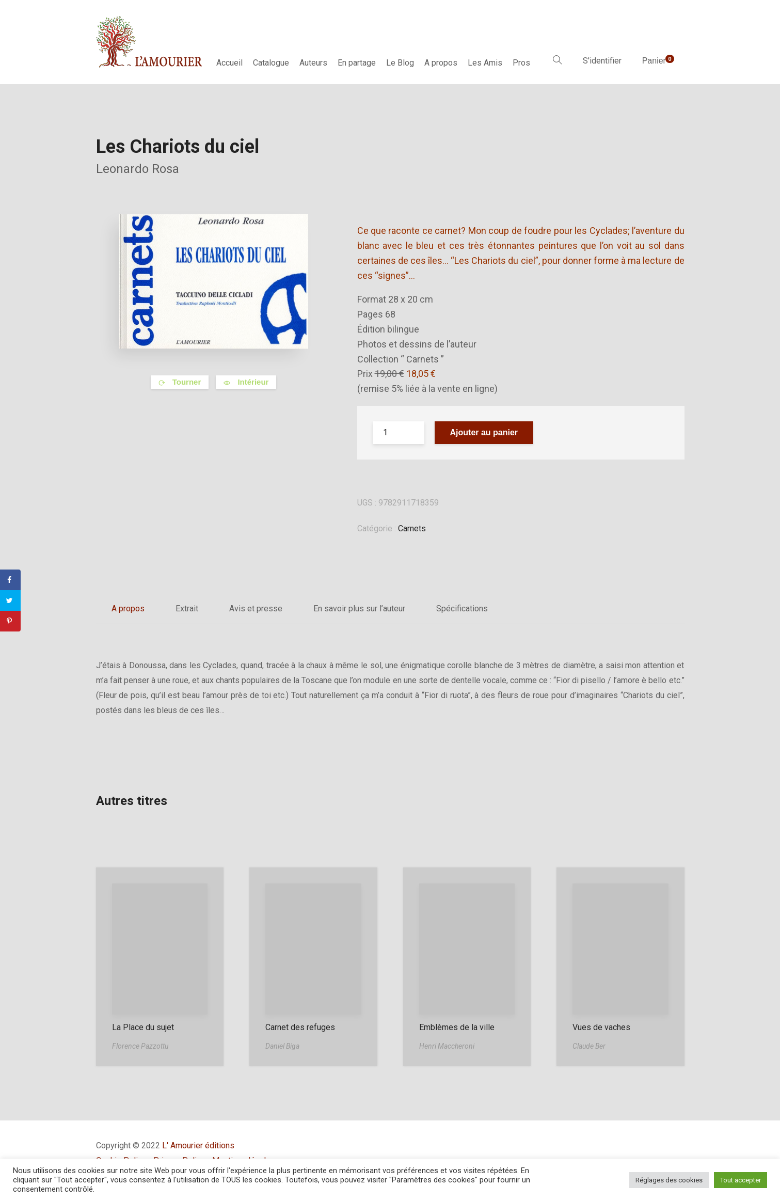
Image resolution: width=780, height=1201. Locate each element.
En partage (357, 63)
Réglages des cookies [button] (669, 1180)
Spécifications (462, 608)
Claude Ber (589, 1046)
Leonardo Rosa (137, 169)
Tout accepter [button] (740, 1180)
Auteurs (313, 63)
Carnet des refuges (300, 1027)
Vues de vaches (601, 1027)
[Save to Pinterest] (10, 621)
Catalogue (271, 63)
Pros (521, 63)
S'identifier (602, 61)
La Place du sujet (143, 1027)
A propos (440, 63)
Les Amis (485, 63)
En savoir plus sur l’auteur (359, 608)
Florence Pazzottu (140, 1046)
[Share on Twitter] (10, 600)
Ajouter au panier (484, 432)
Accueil (229, 63)
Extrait (187, 608)
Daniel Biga (282, 1046)
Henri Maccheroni (446, 1046)
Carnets (412, 528)
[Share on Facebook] (10, 580)
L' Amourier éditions (198, 1145)
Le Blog (400, 63)
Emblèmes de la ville (457, 1027)
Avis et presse (255, 608)
